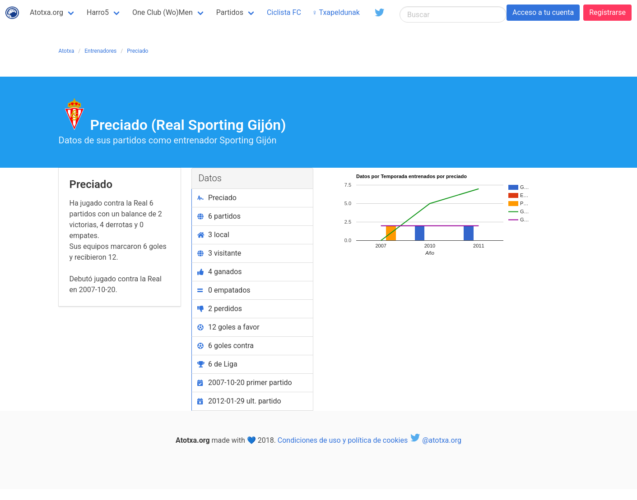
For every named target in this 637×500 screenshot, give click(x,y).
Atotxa (66, 51)
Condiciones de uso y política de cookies (343, 440)
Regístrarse (607, 12)
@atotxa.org (435, 440)
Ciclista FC (284, 12)
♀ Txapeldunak (336, 12)
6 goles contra (225, 345)
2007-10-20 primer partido (244, 382)
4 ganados (219, 271)
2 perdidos (219, 308)
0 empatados (224, 290)
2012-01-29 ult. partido (239, 401)
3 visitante (219, 253)
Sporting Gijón (247, 140)
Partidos (229, 12)
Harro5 (98, 12)
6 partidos (219, 216)
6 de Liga (217, 364)
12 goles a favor (228, 327)
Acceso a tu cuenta (543, 12)
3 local (213, 234)
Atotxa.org (46, 12)
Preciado (137, 51)
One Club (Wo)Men (162, 12)
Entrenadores (100, 51)
